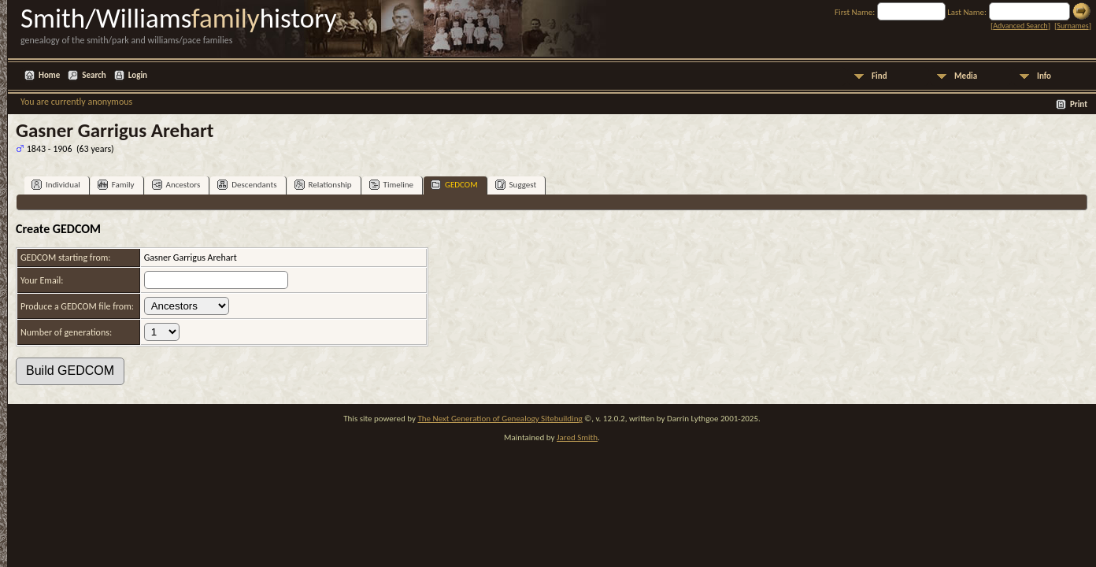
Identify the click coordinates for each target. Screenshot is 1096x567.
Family (116, 185)
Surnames (1072, 25)
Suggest (516, 185)
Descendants (246, 185)
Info (1044, 76)
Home (49, 75)
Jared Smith (577, 437)
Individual (55, 185)
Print (1078, 104)
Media (965, 76)
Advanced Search (1020, 25)
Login (137, 75)
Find (879, 76)
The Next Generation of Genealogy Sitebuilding (499, 418)
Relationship (323, 185)
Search (94, 75)
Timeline (391, 185)
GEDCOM (454, 185)
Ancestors (176, 185)
